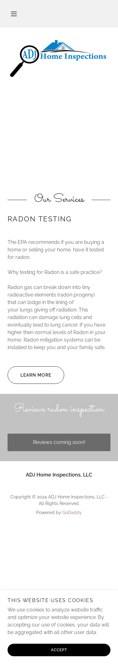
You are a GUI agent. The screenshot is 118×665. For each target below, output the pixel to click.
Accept (59, 650)
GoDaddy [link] (72, 512)
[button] (14, 14)
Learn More (29, 375)
